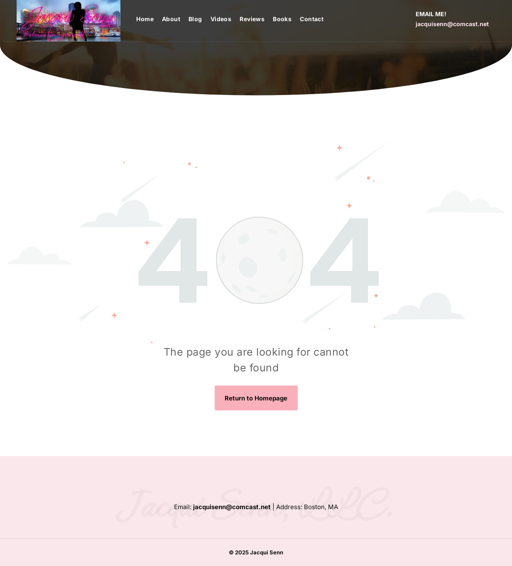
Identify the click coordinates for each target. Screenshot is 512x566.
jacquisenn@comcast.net (452, 23)
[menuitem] (149, 19)
